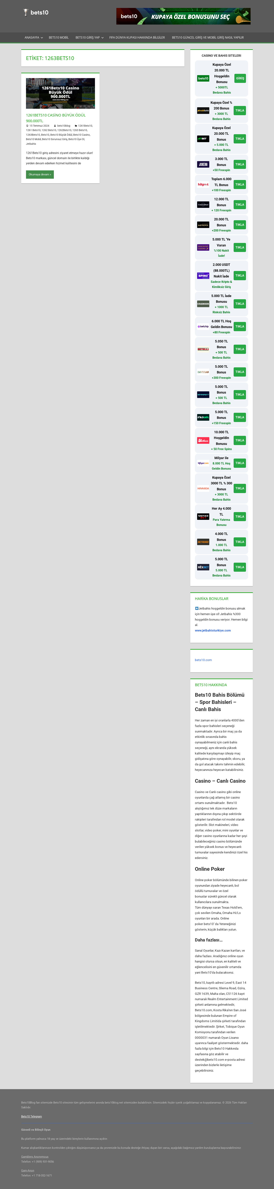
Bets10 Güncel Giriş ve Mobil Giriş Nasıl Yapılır (208, 37)
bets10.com (203, 660)
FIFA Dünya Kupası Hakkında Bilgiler (137, 37)
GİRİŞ (240, 78)
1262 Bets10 (49, 130)
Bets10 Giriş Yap (90, 37)
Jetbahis (31, 143)
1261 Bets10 (33, 130)
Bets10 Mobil (59, 37)
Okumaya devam (39, 174)
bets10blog (63, 125)
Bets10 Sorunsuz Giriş (54, 139)
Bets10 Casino (81, 134)
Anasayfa (34, 37)
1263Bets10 (33, 134)
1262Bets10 (64, 130)
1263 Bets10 (79, 130)
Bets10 (45, 134)
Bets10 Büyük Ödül (61, 134)
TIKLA (239, 110)
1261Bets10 (85, 125)
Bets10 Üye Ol (76, 139)
